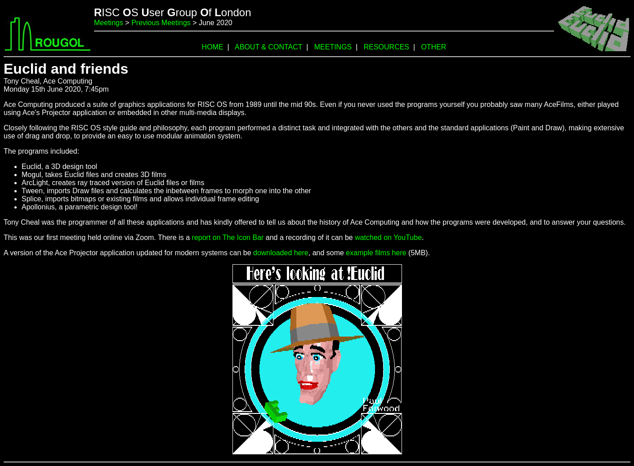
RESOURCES (386, 47)
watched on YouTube (388, 237)
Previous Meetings (161, 23)
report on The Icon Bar (228, 237)
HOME (212, 47)
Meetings (108, 23)
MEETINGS (333, 47)
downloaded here (280, 253)
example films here (376, 253)
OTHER (433, 47)
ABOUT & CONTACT (268, 47)
